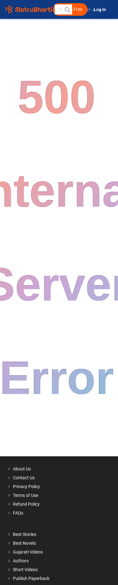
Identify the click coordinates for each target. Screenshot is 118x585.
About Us (22, 468)
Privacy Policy (26, 486)
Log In (100, 9)
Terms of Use (25, 495)
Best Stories (24, 534)
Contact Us (24, 477)
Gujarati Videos (28, 551)
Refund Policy (26, 504)
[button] (67, 9)
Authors (21, 560)
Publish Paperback (31, 578)
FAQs (18, 512)
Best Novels (24, 543)
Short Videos (25, 569)
